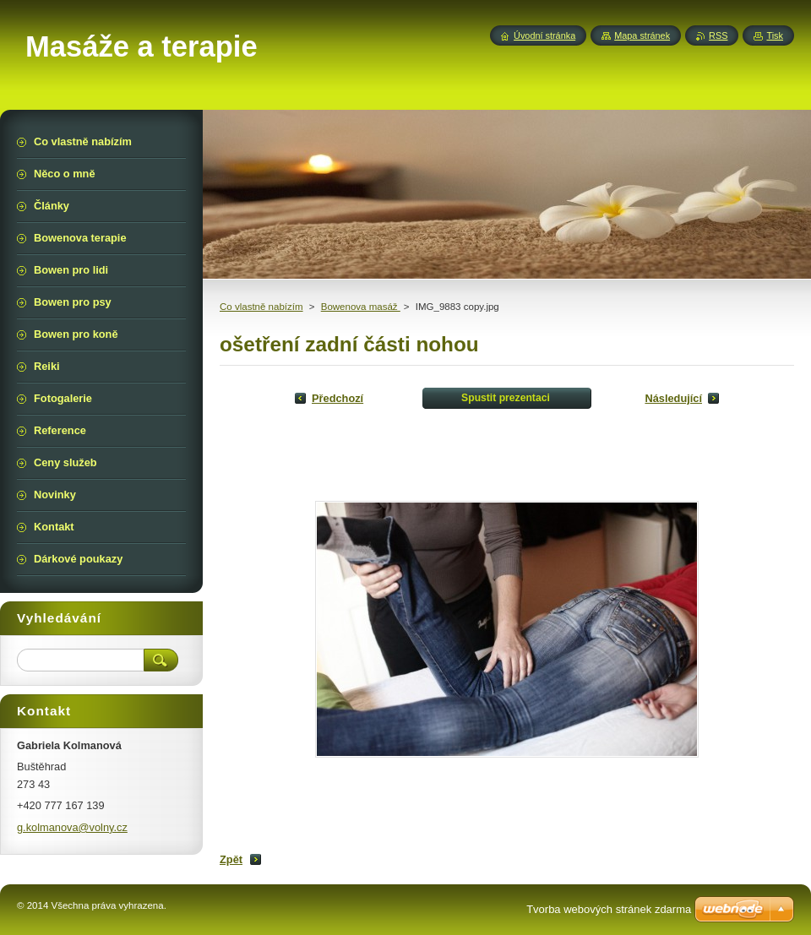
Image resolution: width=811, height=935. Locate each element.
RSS (718, 35)
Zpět (231, 859)
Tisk (774, 35)
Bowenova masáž (360, 307)
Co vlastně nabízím (261, 307)
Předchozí (337, 398)
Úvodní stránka (544, 35)
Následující (673, 398)
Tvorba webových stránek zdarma (608, 909)
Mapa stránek (642, 35)
